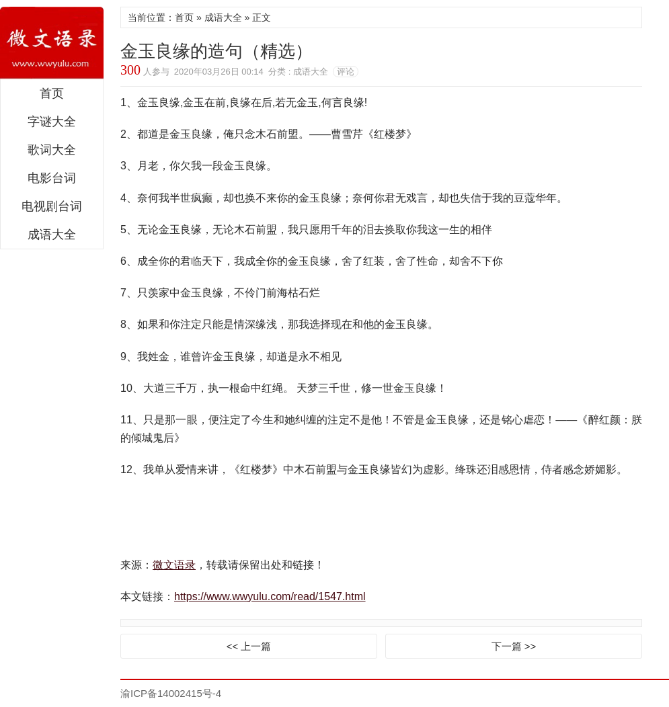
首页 (52, 93)
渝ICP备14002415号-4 (170, 693)
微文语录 (52, 43)
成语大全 (52, 234)
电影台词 (52, 178)
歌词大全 (52, 150)
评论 (345, 72)
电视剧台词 (52, 206)
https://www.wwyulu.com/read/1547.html (270, 596)
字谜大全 (52, 121)
